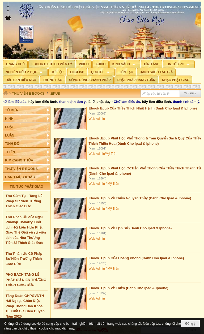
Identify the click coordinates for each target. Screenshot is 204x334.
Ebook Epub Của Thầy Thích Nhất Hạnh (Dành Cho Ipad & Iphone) (143, 108)
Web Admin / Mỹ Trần (104, 184)
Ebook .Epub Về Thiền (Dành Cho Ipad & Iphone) (128, 288)
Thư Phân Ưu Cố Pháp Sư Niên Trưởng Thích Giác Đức (24, 259)
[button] (125, 64)
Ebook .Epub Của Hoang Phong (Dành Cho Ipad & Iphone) (136, 258)
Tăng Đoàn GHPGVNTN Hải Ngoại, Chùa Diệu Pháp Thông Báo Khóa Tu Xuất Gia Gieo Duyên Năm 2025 (25, 306)
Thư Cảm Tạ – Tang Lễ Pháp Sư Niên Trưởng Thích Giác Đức (24, 201)
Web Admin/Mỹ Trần (103, 154)
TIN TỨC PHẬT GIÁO (26, 186)
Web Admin (97, 119)
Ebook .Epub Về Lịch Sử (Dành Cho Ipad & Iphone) (130, 228)
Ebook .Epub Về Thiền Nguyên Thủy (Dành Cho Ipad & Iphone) (140, 198)
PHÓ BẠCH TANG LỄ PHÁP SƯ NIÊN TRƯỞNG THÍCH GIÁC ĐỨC (26, 280)
